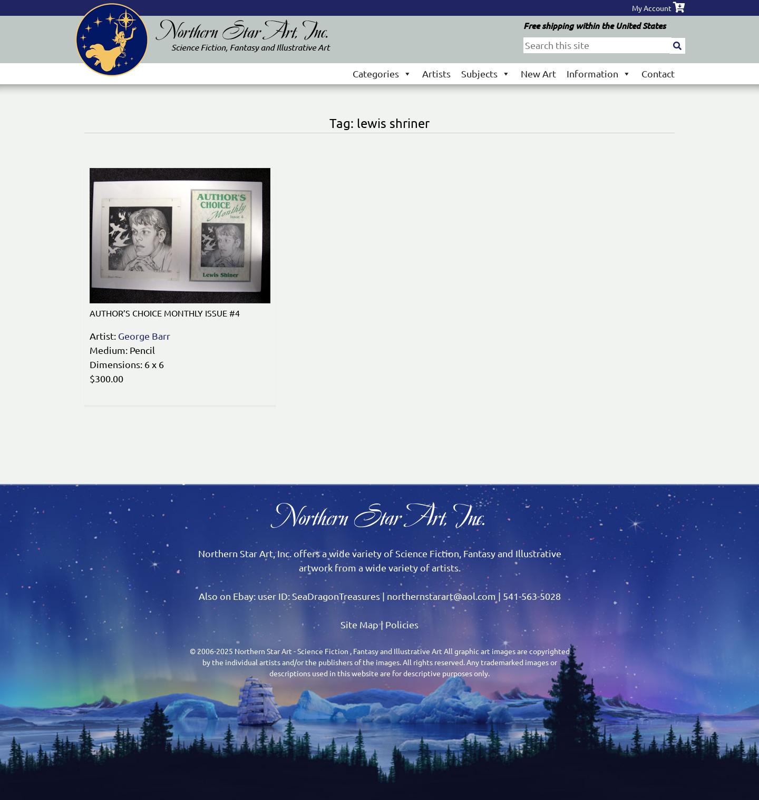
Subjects (485, 73)
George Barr (144, 335)
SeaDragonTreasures (336, 595)
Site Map (359, 624)
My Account (652, 8)
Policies (402, 624)
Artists (436, 73)
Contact (658, 73)
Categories (382, 73)
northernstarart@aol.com (441, 595)
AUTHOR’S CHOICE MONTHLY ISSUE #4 (165, 313)
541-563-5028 (532, 595)
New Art (538, 73)
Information (599, 73)
